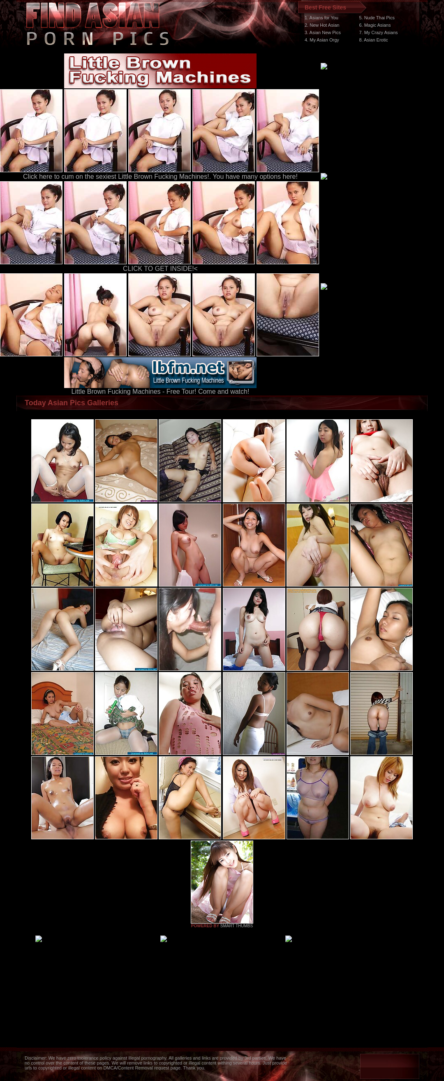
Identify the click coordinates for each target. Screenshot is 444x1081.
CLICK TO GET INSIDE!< (160, 268)
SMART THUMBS (236, 926)
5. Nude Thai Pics (377, 17)
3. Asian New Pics (323, 32)
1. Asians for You (321, 17)
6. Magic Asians (375, 25)
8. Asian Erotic (373, 39)
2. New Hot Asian (322, 25)
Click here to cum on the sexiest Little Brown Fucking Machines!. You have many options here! (160, 176)
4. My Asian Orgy (322, 39)
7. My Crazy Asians (378, 32)
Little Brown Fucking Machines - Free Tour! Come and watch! (160, 388)
